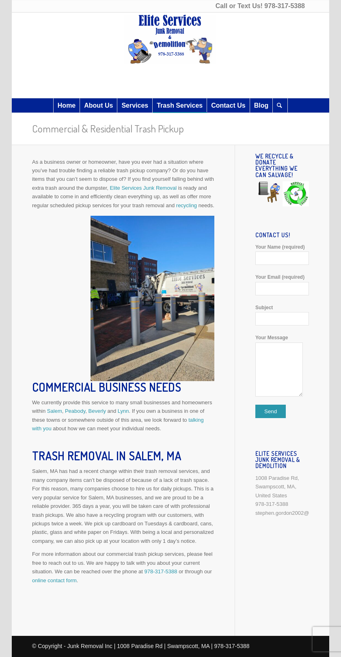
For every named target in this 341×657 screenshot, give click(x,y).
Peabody (75, 411)
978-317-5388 (284, 5)
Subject (282, 315)
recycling (187, 205)
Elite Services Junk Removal (143, 188)
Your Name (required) (282, 254)
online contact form (54, 580)
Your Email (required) (282, 284)
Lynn (123, 411)
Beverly (97, 411)
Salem (54, 411)
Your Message (282, 365)
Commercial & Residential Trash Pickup (108, 128)
